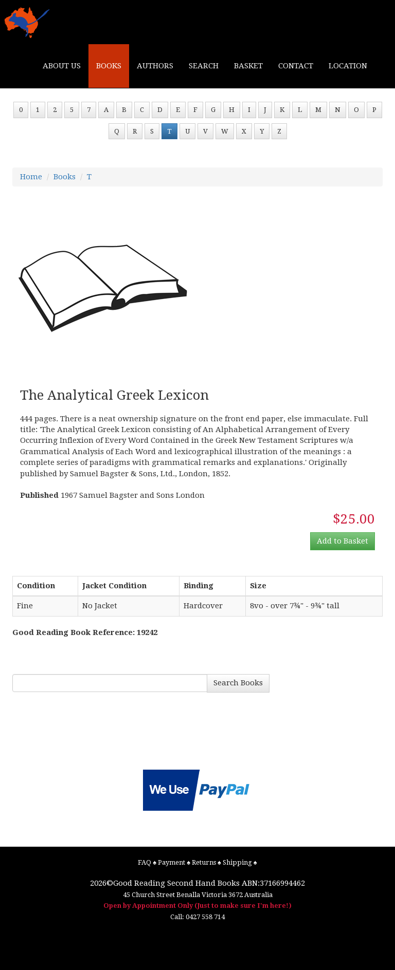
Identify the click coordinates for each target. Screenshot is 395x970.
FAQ (144, 862)
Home (31, 176)
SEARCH (204, 65)
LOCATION (348, 65)
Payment (171, 862)
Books (64, 176)
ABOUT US (62, 65)
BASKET (248, 65)
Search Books (238, 682)
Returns (204, 862)
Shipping (237, 862)
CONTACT (295, 65)
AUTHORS (155, 65)
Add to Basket (342, 541)
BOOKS (108, 65)
